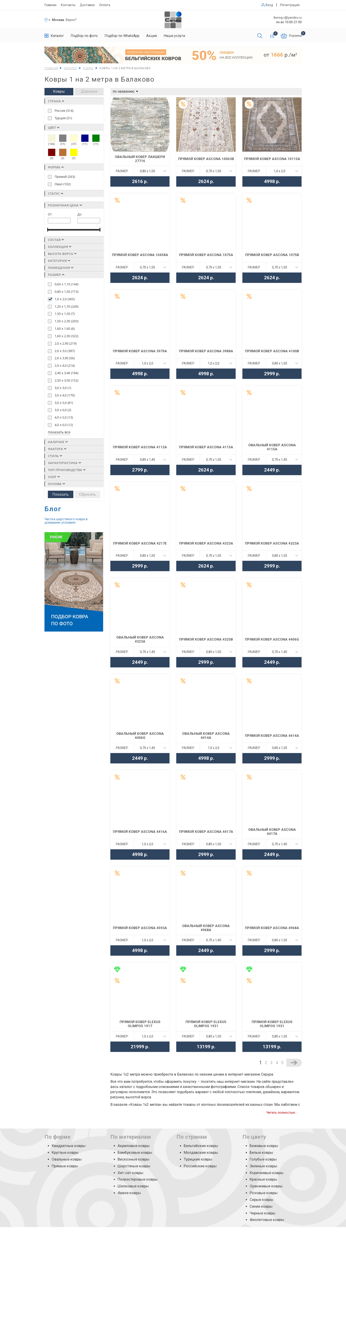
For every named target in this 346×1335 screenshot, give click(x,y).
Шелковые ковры (133, 1186)
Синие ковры (261, 1206)
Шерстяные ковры (134, 1166)
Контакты (68, 5)
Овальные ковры (67, 1159)
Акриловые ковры (134, 1145)
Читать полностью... (281, 1113)
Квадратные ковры (69, 1145)
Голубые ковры (263, 1159)
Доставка (87, 5)
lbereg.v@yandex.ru (288, 17)
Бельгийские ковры (201, 1145)
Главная (50, 5)
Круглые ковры (65, 1152)
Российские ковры (200, 1166)
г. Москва (56, 20)
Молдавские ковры (201, 1152)
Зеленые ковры (263, 1166)
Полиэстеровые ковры (138, 1179)
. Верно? (70, 20)
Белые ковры (261, 1152)
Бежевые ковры (264, 1145)
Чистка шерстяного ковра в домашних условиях (66, 520)
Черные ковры (262, 1213)
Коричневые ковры (266, 1172)
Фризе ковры (129, 1193)
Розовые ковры (264, 1193)
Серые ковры (261, 1199)
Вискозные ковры (133, 1159)
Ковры (59, 91)
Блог (53, 509)
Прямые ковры (65, 1166)
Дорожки (89, 91)
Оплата (104, 5)
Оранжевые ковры (266, 1186)
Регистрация (290, 5)
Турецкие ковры (198, 1159)
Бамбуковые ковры (135, 1152)
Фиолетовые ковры (267, 1219)
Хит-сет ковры (130, 1172)
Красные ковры (263, 1179)
